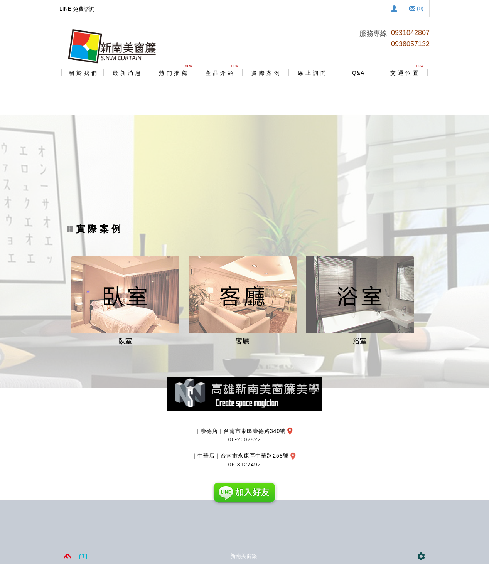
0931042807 (410, 33)
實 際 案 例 (94, 229)
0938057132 (410, 44)
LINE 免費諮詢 (76, 9)
